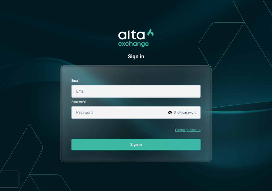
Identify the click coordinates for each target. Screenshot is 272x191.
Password (78, 102)
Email (75, 81)
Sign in (136, 144)
